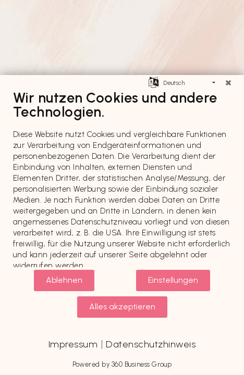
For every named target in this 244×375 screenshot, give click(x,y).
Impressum (72, 344)
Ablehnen (64, 280)
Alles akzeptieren (122, 306)
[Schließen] (228, 83)
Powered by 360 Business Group (122, 364)
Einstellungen (173, 280)
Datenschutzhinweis (151, 344)
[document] (122, 179)
